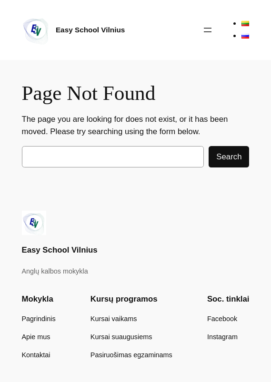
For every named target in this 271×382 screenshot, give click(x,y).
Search (228, 156)
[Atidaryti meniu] (207, 30)
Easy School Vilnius (90, 30)
